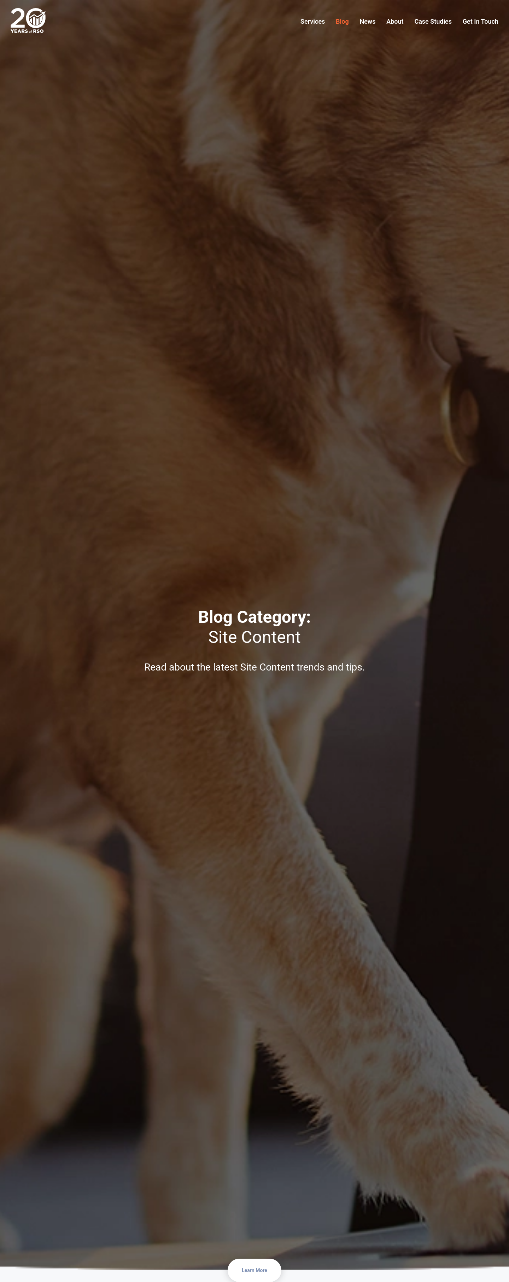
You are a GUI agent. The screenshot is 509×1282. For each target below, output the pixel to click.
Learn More (254, 1270)
